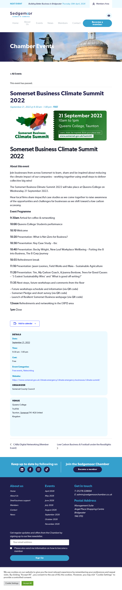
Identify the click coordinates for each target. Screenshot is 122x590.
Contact (76, 23)
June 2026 (49, 501)
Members (63, 23)
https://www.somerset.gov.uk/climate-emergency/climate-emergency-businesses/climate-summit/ (56, 380)
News (50, 23)
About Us (27, 23)
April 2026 (49, 491)
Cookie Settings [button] (11, 583)
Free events (17, 371)
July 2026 (49, 505)
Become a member (97, 23)
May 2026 (49, 496)
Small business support (20, 501)
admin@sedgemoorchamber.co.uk (94, 495)
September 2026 (52, 515)
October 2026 (51, 519)
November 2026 (52, 524)
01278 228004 (84, 491)
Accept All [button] (27, 583)
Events (39, 23)
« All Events (16, 74)
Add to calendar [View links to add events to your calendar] (25, 324)
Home (15, 23)
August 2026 (50, 510)
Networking (28, 371)
